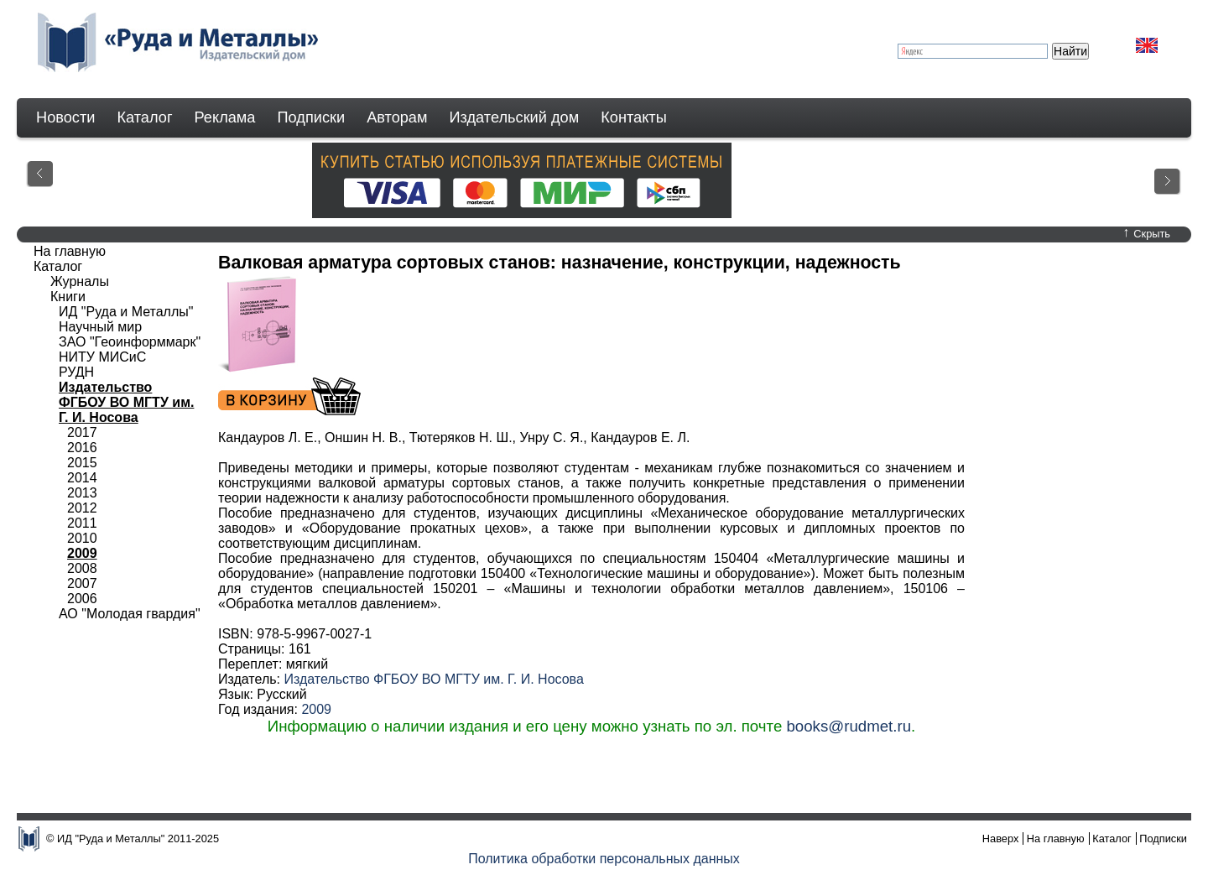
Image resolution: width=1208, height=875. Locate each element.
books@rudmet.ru (848, 726)
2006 (82, 598)
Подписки (312, 117)
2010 (82, 538)
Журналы (79, 281)
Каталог (144, 117)
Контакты (634, 117)
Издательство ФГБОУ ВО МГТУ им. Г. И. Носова (433, 679)
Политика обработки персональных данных (604, 859)
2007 (82, 583)
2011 (82, 523)
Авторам (397, 117)
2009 (316, 709)
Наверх (1000, 838)
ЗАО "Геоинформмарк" (129, 342)
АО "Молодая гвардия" (129, 614)
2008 (82, 568)
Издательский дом (515, 117)
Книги (68, 296)
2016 (82, 447)
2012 (82, 508)
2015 (82, 463)
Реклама (225, 117)
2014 (82, 478)
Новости (65, 117)
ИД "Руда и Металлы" (126, 312)
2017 (82, 432)
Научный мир (100, 327)
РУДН (76, 372)
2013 (82, 493)
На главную (70, 251)
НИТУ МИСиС (102, 357)
